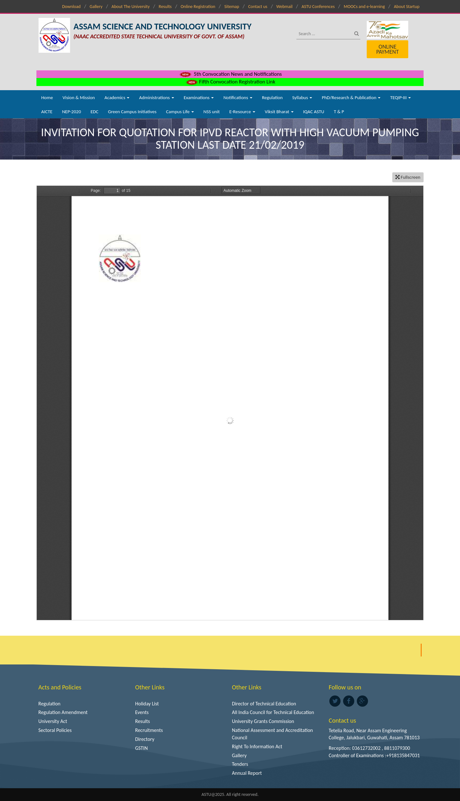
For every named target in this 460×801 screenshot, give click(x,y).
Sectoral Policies (55, 730)
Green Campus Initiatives (132, 111)
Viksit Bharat (279, 111)
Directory (144, 739)
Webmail (284, 6)
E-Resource (242, 111)
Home (47, 97)
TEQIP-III (400, 97)
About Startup (406, 6)
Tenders (240, 764)
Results (165, 6)
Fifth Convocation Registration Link (230, 81)
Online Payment (387, 49)
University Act (52, 721)
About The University (130, 6)
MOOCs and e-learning (364, 6)
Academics (116, 97)
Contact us (257, 6)
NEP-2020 (71, 111)
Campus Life (180, 111)
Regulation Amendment (63, 712)
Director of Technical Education (264, 704)
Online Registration (198, 6)
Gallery (96, 6)
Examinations (199, 97)
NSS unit (211, 111)
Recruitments (149, 730)
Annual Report (247, 773)
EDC (94, 111)
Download (71, 6)
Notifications (237, 97)
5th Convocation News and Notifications (230, 74)
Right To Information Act (257, 746)
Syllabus (302, 97)
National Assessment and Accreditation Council (272, 734)
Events (142, 712)
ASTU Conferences (318, 6)
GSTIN (141, 748)
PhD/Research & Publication (351, 97)
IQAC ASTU (313, 111)
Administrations (156, 97)
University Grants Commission (263, 721)
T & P (339, 111)
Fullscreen (407, 177)
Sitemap (231, 6)
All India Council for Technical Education (273, 712)
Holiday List (147, 704)
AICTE (46, 111)
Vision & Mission (79, 97)
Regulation (272, 97)
